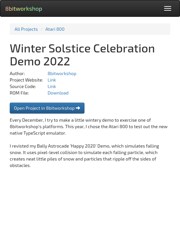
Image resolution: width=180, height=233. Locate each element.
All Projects (26, 29)
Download (58, 92)
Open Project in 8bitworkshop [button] (47, 108)
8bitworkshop (23, 8)
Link (52, 80)
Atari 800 (54, 29)
